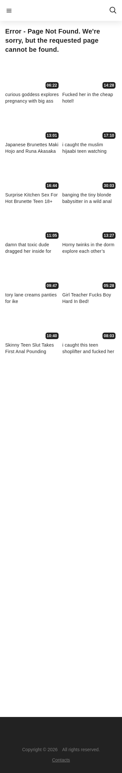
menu (9, 10)
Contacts (61, 760)
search (113, 10)
